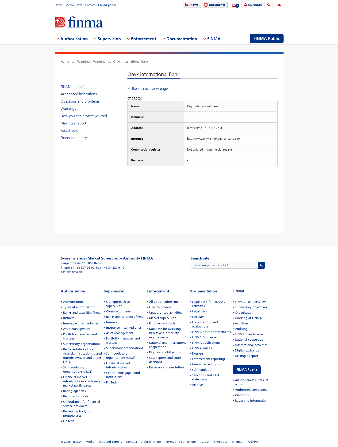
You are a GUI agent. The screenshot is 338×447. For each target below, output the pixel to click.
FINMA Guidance (204, 337)
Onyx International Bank (130, 61)
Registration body (76, 396)
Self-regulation (202, 369)
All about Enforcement (165, 301)
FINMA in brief (72, 86)
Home (59, 5)
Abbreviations (151, 441)
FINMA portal (107, 5)
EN (279, 5)
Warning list (102, 61)
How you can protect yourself (84, 116)
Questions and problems (80, 101)
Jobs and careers (110, 441)
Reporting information (251, 400)
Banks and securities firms (81, 312)
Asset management (76, 329)
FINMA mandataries (249, 334)
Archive (197, 385)
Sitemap (237, 441)
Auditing (241, 329)
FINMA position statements (211, 332)
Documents (214, 5)
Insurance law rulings (207, 364)
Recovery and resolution (166, 367)
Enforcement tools (162, 323)
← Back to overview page (147, 88)
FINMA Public (246, 370)
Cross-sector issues (119, 311)
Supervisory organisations (81, 344)
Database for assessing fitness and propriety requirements (165, 333)
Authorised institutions (79, 94)
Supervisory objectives (251, 307)
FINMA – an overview (250, 301)
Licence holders (160, 307)
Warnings (84, 61)
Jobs (79, 5)
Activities (241, 323)
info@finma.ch (72, 272)
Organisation (244, 312)
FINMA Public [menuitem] (267, 38)
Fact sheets (69, 130)
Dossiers (197, 353)
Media (69, 5)
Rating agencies (74, 391)
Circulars (198, 317)
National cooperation (250, 339)
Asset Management (119, 333)
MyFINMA (255, 5)
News (191, 5)
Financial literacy (74, 138)
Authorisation (73, 301)
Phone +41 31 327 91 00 (77, 267)
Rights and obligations (165, 352)
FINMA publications (206, 342)
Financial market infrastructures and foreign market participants (82, 381)
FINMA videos (202, 348)
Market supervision (162, 318)
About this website (213, 441)
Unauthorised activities (165, 312)
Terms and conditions (180, 441)
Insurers (68, 318)
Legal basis (199, 311)
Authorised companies (251, 389)
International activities (251, 345)
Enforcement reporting (208, 359)
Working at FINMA (248, 318)
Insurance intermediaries (80, 323)
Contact (90, 5)
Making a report (73, 123)
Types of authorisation (79, 307)
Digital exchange (247, 350)
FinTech (68, 421)
